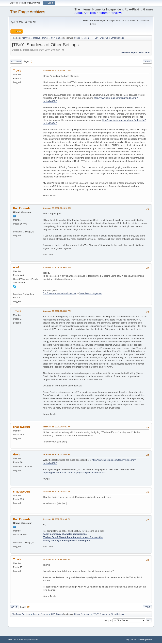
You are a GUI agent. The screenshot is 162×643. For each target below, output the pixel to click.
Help (127, 639)
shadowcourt (21, 426)
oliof (16, 267)
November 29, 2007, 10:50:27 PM (57, 70)
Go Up (14, 607)
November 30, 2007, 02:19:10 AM (57, 208)
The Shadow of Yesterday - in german (59, 293)
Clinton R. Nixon (81, 38)
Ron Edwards (21, 208)
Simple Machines (31, 639)
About (78, 13)
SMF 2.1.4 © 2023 (15, 639)
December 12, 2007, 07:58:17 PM (56, 492)
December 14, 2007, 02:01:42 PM (56, 519)
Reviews (116, 13)
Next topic (144, 52)
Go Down (16, 62)
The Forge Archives (27, 11)
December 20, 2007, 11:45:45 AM (57, 559)
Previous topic (129, 52)
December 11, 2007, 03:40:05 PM (56, 454)
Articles (90, 13)
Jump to (107, 620)
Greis (16, 454)
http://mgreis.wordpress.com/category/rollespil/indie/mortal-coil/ (74, 472)
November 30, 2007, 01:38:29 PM (57, 311)
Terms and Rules (138, 639)
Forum (103, 13)
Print (147, 62)
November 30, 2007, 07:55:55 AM (57, 267)
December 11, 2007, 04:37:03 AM (57, 427)
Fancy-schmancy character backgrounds (65, 534)
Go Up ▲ (150, 639)
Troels (17, 70)
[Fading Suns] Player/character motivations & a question (73, 537)
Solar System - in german (90, 293)
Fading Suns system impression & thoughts (66, 540)
